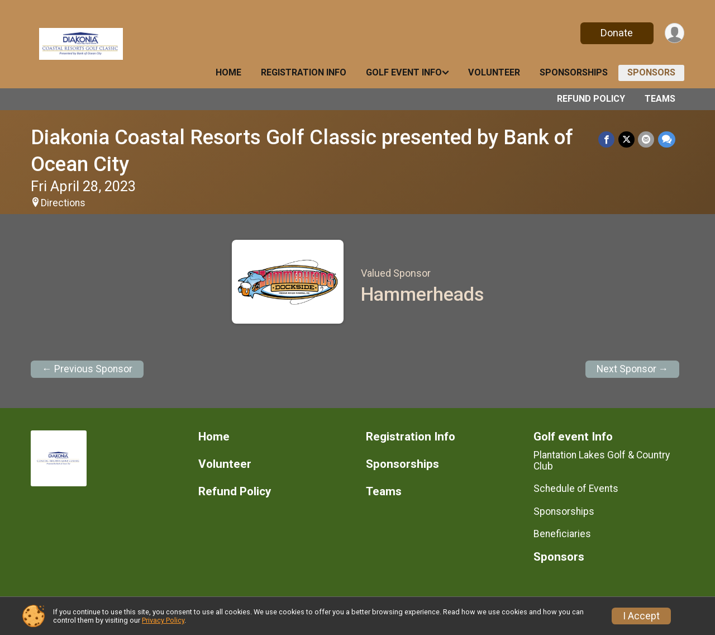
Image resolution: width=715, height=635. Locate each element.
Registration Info (303, 72)
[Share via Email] (646, 139)
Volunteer (494, 72)
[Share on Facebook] (607, 139)
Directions (63, 202)
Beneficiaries (562, 533)
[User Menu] (674, 33)
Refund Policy (591, 98)
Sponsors (651, 72)
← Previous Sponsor (87, 369)
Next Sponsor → (633, 369)
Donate (616, 33)
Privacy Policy (163, 620)
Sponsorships (574, 72)
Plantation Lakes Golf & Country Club (601, 460)
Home (228, 72)
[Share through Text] (666, 139)
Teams (660, 98)
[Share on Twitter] (627, 139)
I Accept (641, 616)
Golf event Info (404, 72)
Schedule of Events (575, 488)
